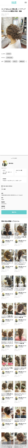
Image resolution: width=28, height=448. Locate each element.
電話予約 (14, 162)
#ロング (15, 61)
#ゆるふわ (22, 61)
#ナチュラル (7, 61)
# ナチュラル (9, 57)
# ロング (8, 53)
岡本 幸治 (11, 113)
